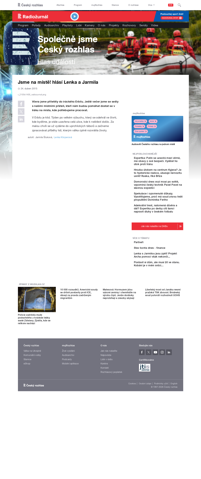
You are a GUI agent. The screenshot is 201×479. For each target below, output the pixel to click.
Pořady (36, 25)
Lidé (79, 25)
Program (78, 5)
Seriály (143, 25)
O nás (101, 25)
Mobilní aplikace (70, 407)
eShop (27, 407)
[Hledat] (179, 5)
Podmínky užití (161, 428)
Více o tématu (141, 260)
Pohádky (139, 126)
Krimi (153, 121)
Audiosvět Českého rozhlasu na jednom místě (153, 144)
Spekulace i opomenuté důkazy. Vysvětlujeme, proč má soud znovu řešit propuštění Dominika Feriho (166, 212)
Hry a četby (140, 121)
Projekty (114, 25)
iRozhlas (60, 5)
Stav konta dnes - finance (165, 276)
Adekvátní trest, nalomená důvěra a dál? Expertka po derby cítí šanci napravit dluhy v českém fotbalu (166, 228)
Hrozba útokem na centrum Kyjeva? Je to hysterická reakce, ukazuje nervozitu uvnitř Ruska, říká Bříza (166, 179)
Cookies (132, 428)
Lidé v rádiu (107, 403)
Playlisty (67, 25)
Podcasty (67, 403)
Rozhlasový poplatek (111, 416)
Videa (154, 25)
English (174, 428)
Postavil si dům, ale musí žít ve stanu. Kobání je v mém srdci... (165, 305)
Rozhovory (129, 25)
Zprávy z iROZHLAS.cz (32, 328)
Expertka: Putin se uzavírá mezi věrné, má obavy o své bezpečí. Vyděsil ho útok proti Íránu (166, 162)
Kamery (89, 25)
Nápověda (106, 399)
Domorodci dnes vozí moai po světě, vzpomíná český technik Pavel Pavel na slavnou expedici (166, 195)
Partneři (154, 263)
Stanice (115, 5)
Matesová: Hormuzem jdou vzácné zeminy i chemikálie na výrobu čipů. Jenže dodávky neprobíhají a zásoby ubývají (119, 363)
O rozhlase (133, 5)
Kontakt (105, 412)
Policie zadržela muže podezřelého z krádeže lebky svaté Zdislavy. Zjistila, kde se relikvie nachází (34, 363)
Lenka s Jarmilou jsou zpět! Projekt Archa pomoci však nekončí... (164, 292)
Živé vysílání (140, 131)
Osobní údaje (145, 428)
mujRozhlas (96, 5)
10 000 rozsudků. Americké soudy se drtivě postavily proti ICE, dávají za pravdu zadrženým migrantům (79, 363)
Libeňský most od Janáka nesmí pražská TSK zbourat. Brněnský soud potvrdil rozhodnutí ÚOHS (163, 362)
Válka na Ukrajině (32, 395)
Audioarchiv (51, 25)
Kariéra (104, 407)
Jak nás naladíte (109, 395)
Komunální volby (32, 399)
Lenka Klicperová (63, 197)
